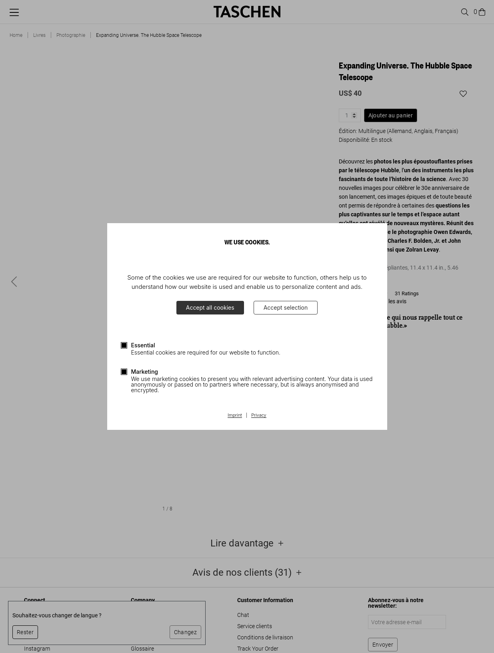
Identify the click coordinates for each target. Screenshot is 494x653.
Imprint (235, 415)
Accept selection (286, 307)
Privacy (258, 415)
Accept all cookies (210, 307)
